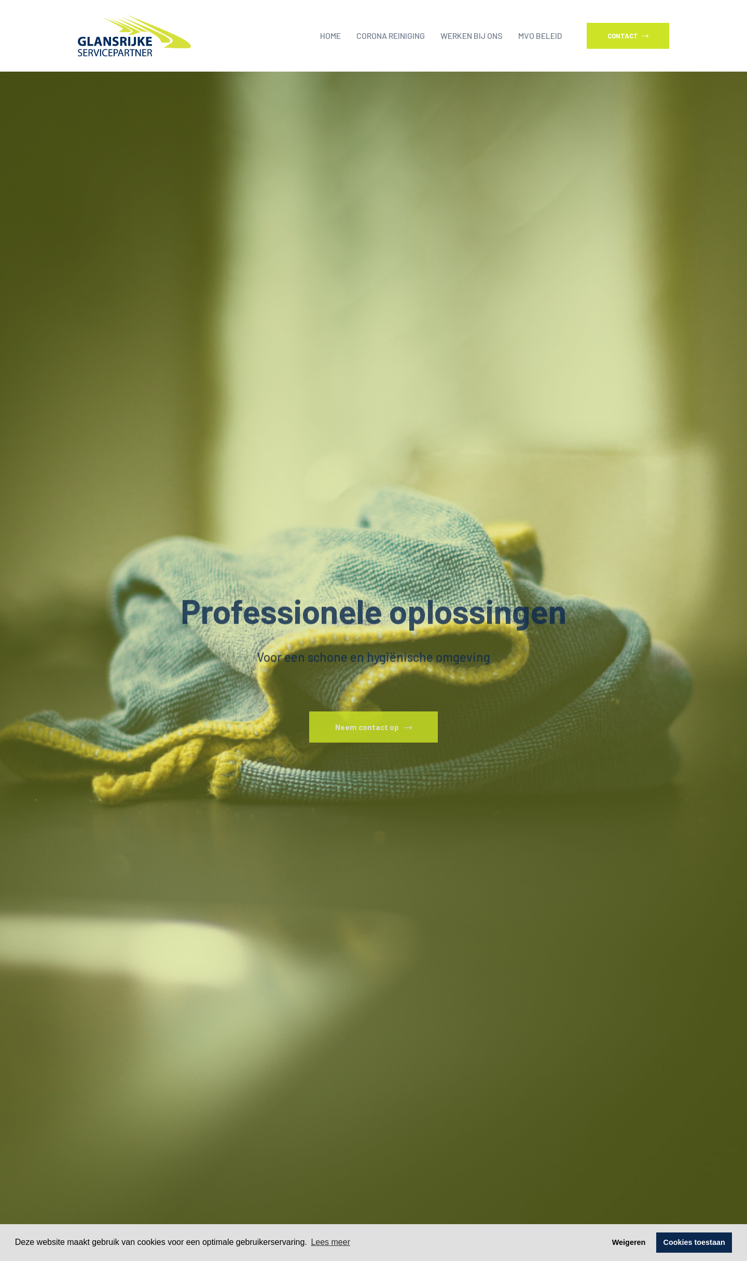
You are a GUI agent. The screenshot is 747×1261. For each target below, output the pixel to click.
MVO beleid (540, 35)
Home (330, 35)
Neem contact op (373, 737)
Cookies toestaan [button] (694, 1242)
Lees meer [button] (330, 1242)
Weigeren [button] (629, 1242)
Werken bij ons (471, 35)
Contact (627, 36)
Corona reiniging (390, 35)
